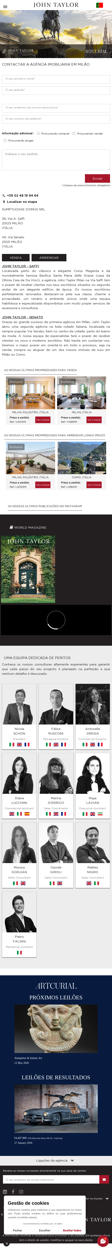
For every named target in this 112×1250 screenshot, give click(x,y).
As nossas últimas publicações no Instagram (45, 506)
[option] (29, 402)
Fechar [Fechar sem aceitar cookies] (17, 1230)
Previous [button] (10, 397)
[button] (8, 1243)
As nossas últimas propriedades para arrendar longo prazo (54, 435)
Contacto (59, 1111)
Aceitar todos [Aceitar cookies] (72, 1230)
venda (16, 257)
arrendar (49, 257)
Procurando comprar (55, 133)
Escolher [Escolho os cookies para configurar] (44, 1230)
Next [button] (99, 397)
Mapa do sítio (40, 1111)
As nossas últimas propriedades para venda (40, 370)
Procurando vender (90, 133)
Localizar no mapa (19, 201)
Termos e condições (15, 1111)
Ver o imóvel (42, 420)
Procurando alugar (21, 140)
